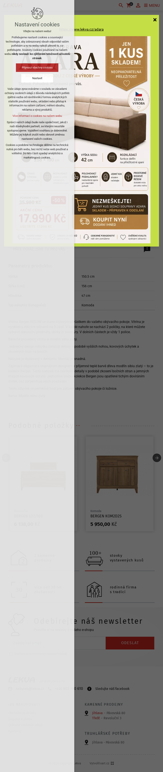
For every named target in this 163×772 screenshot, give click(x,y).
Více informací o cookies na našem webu (37, 115)
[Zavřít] (155, 19)
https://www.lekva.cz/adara (81, 29)
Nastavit (37, 78)
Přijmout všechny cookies (37, 67)
